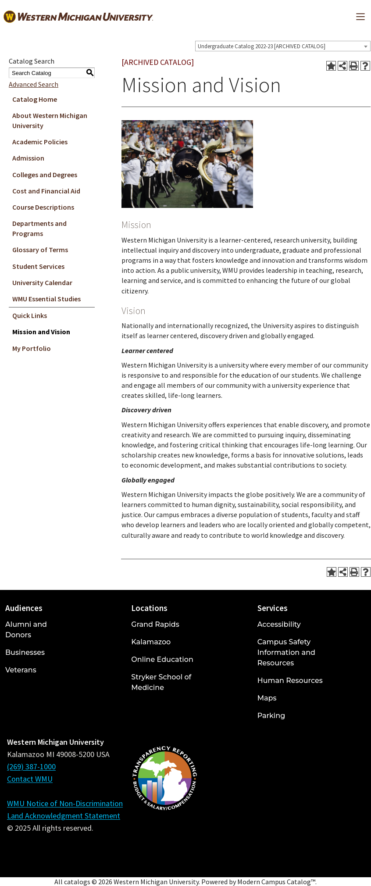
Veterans (20, 670)
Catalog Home (34, 99)
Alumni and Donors (26, 629)
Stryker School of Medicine (161, 682)
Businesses (25, 652)
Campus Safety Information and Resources (286, 652)
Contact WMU (30, 779)
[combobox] (283, 46)
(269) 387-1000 (31, 766)
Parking (271, 715)
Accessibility (279, 624)
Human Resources (290, 680)
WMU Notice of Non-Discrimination (65, 803)
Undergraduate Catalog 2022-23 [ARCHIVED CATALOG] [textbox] (261, 46)
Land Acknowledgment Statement (63, 816)
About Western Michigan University (49, 120)
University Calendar (42, 282)
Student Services (38, 266)
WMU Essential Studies (46, 298)
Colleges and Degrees (44, 174)
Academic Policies (40, 141)
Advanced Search (33, 84)
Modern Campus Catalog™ (276, 881)
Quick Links (29, 315)
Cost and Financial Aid (46, 190)
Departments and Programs (39, 228)
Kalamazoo (151, 642)
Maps (267, 698)
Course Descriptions (43, 207)
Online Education (162, 659)
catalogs (77, 881)
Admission (28, 158)
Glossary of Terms (40, 249)
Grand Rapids (155, 624)
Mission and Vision (41, 331)
